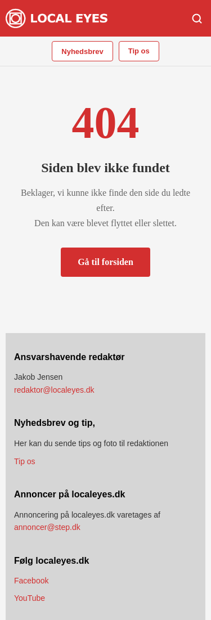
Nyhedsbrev (82, 51)
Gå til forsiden (105, 262)
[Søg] (196, 18)
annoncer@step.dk (47, 527)
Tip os (139, 51)
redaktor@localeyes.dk (54, 389)
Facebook (31, 580)
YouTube (29, 598)
